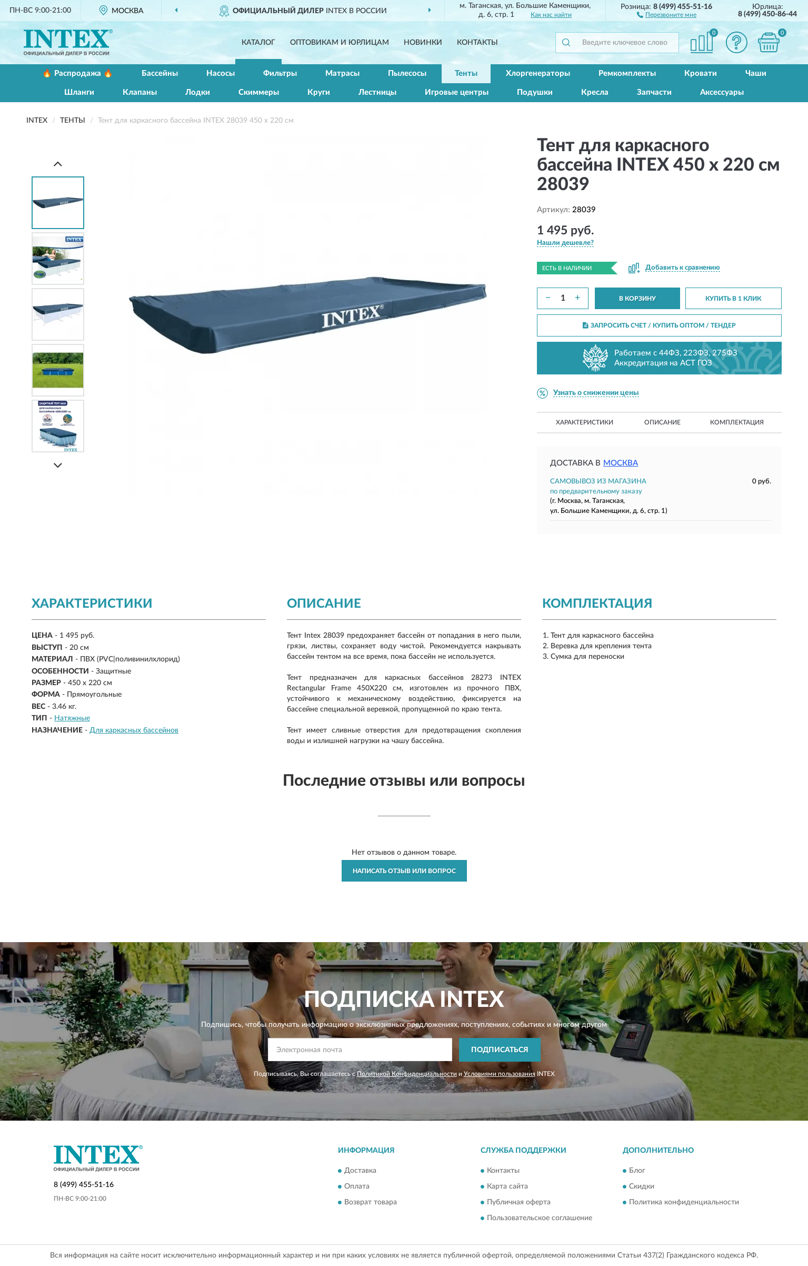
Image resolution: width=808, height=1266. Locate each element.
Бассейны (160, 73)
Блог (637, 1171)
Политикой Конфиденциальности (407, 1074)
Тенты (466, 73)
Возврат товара (370, 1202)
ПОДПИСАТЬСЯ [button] (499, 1050)
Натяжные (72, 718)
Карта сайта (507, 1187)
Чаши (755, 73)
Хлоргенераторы (538, 73)
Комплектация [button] (737, 422)
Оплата (357, 1187)
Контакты (477, 42)
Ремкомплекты (627, 73)
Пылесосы (407, 73)
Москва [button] (620, 463)
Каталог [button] (258, 42)
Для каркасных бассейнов (133, 730)
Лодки (197, 92)
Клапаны (140, 92)
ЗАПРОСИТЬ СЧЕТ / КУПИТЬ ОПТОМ (659, 325)
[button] (666, 14)
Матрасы (342, 73)
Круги (318, 92)
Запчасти (654, 92)
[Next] (58, 465)
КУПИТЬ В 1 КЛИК (733, 298)
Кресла (595, 92)
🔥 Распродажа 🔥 (77, 73)
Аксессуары (722, 92)
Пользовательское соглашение (539, 1218)
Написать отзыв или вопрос (404, 871)
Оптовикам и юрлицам (339, 42)
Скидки (641, 1187)
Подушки (535, 92)
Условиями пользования (499, 1074)
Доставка (360, 1171)
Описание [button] (662, 422)
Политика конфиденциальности (684, 1202)
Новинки (423, 42)
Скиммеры (258, 92)
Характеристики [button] (584, 422)
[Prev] (58, 163)
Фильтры (280, 73)
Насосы (220, 73)
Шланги (79, 92)
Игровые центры (456, 92)
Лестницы (377, 92)
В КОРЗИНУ (637, 298)
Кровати (700, 73)
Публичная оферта (519, 1202)
